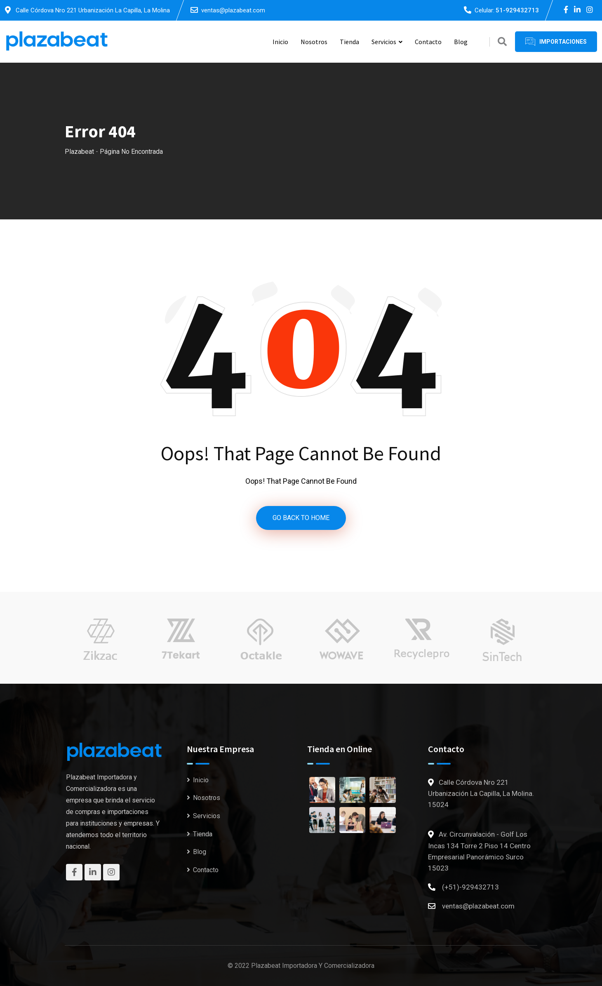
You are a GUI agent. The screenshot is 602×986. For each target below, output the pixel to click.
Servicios (384, 42)
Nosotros (314, 42)
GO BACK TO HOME (301, 518)
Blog (461, 42)
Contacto (428, 42)
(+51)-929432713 (470, 887)
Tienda (349, 42)
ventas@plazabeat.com (233, 10)
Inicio (280, 42)
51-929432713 (517, 10)
